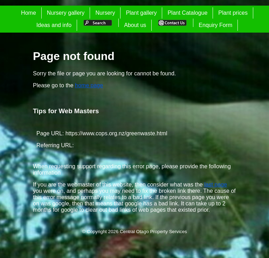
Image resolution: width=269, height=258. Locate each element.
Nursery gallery (66, 13)
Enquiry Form (215, 25)
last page (215, 185)
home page (89, 85)
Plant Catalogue (187, 13)
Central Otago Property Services (153, 231)
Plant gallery (141, 13)
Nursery (105, 13)
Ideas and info (54, 25)
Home (28, 13)
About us (135, 25)
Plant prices (233, 13)
